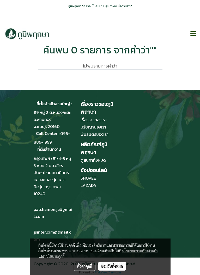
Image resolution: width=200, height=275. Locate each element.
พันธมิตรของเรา (94, 134)
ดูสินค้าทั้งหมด (93, 160)
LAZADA (88, 185)
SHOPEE (88, 178)
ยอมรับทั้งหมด (112, 266)
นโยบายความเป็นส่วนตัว (140, 250)
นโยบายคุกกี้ (55, 256)
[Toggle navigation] (193, 34)
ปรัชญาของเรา (93, 127)
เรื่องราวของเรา (94, 120)
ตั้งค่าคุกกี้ (84, 266)
